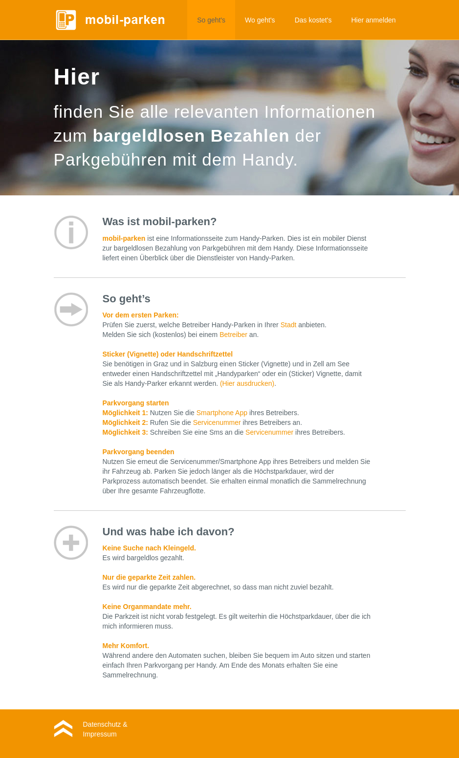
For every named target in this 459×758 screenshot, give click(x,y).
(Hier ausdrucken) (247, 383)
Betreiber (233, 334)
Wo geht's (260, 20)
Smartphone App (222, 413)
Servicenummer (217, 422)
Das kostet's (313, 20)
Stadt (289, 325)
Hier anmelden (373, 20)
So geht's (211, 20)
